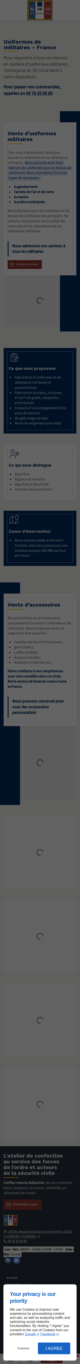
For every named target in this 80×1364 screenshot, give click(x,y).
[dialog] (40, 1322)
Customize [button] (23, 1348)
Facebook (47, 1334)
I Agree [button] (54, 1348)
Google (30, 1334)
